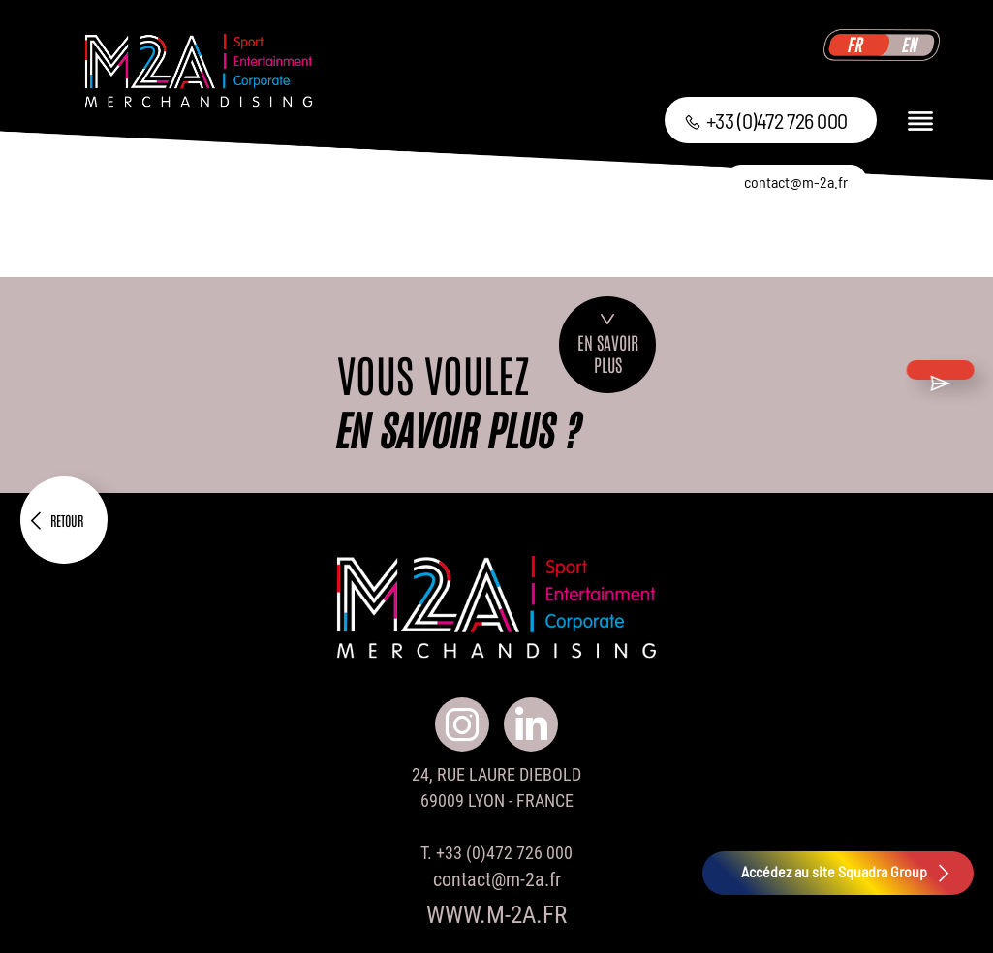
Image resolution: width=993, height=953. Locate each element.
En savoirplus (607, 345)
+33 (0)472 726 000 (766, 120)
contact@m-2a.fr (796, 181)
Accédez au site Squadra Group (847, 873)
